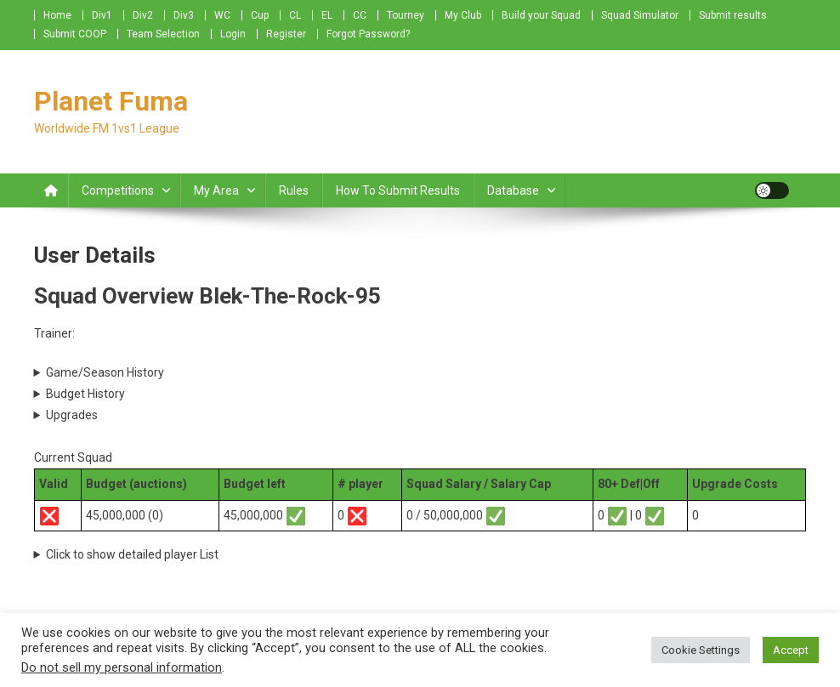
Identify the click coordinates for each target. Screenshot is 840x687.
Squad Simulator (639, 15)
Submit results (733, 15)
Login (233, 34)
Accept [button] (791, 650)
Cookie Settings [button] (700, 650)
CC (359, 15)
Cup (260, 15)
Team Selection (163, 34)
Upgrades (72, 415)
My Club (463, 15)
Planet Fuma (111, 101)
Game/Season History (105, 372)
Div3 (183, 15)
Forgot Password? (368, 34)
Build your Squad (541, 15)
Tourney (405, 15)
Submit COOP (74, 34)
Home (57, 15)
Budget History (85, 393)
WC (222, 15)
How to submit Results (398, 190)
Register (286, 34)
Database (513, 190)
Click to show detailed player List (132, 554)
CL (295, 15)
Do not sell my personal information (121, 667)
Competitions (118, 190)
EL (326, 15)
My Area (216, 190)
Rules (294, 190)
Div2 (143, 15)
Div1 (102, 15)
